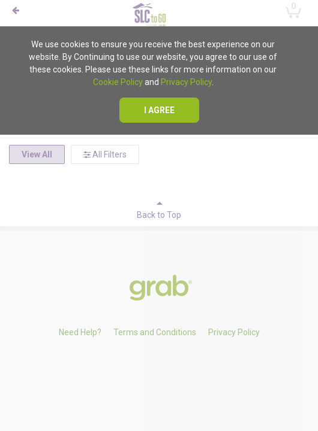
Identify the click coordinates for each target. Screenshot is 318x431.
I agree (159, 110)
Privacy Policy (186, 82)
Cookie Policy (118, 82)
